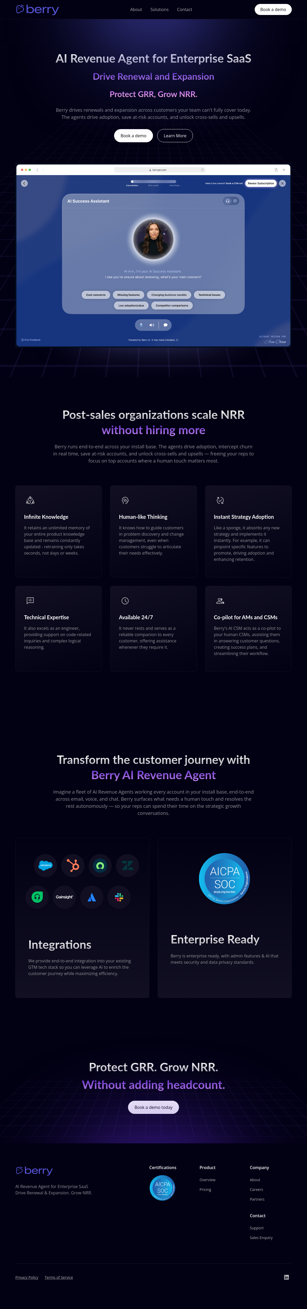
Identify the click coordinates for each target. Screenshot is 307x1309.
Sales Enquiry (261, 1238)
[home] (38, 9)
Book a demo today (154, 1111)
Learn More (175, 136)
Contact (184, 9)
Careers (256, 1190)
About (136, 9)
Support (257, 1228)
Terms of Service (59, 1277)
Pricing (205, 1190)
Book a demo (273, 9)
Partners (257, 1199)
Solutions (160, 9)
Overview (207, 1180)
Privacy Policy (26, 1277)
